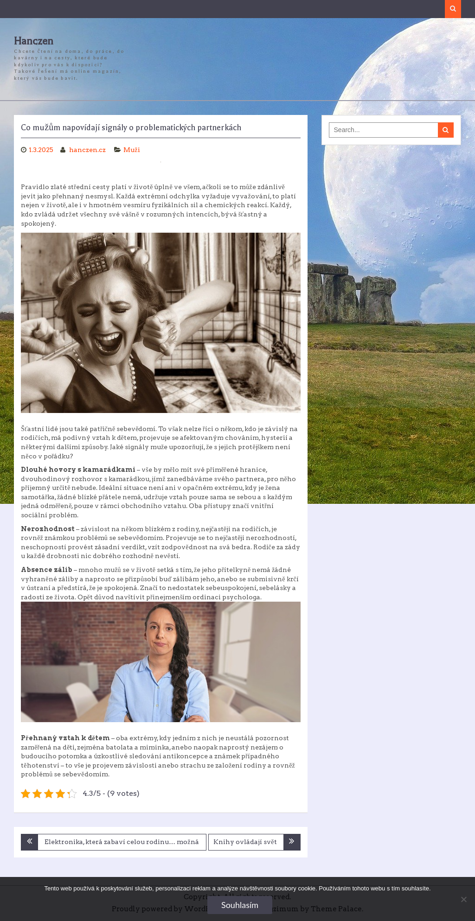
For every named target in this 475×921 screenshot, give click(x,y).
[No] (463, 899)
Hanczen (33, 41)
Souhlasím (239, 905)
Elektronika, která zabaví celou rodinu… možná (122, 841)
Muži (131, 149)
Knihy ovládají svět (244, 841)
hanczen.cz (88, 149)
